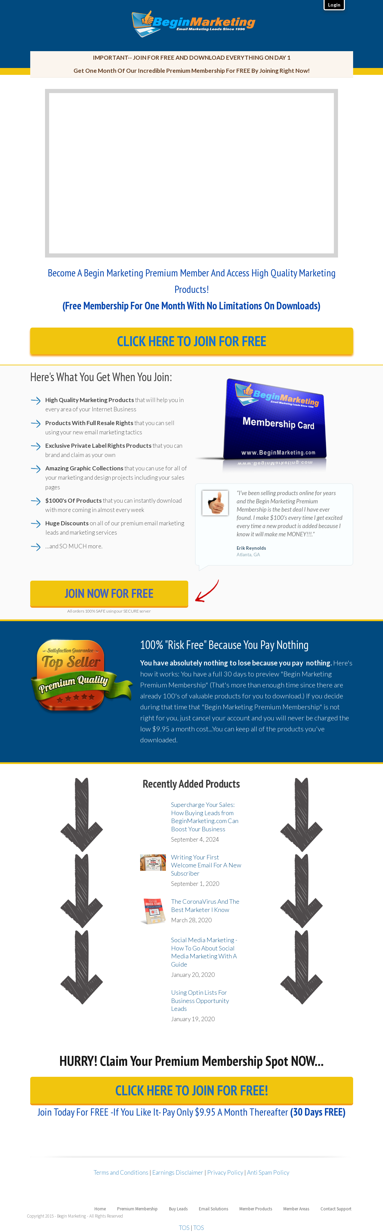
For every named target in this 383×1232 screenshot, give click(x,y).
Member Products (255, 1209)
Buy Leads (178, 1209)
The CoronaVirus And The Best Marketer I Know (205, 905)
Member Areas (296, 1209)
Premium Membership (137, 1209)
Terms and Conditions (121, 1172)
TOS (184, 1227)
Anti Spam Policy (268, 1172)
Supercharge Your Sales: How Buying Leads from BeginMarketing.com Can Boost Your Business (204, 816)
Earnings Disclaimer (177, 1172)
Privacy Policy (225, 1172)
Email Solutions (213, 1209)
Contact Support (335, 1209)
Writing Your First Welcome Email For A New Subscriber (206, 865)
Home (100, 1209)
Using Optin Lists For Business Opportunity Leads (200, 1000)
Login (334, 5)
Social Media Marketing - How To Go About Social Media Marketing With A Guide (204, 952)
